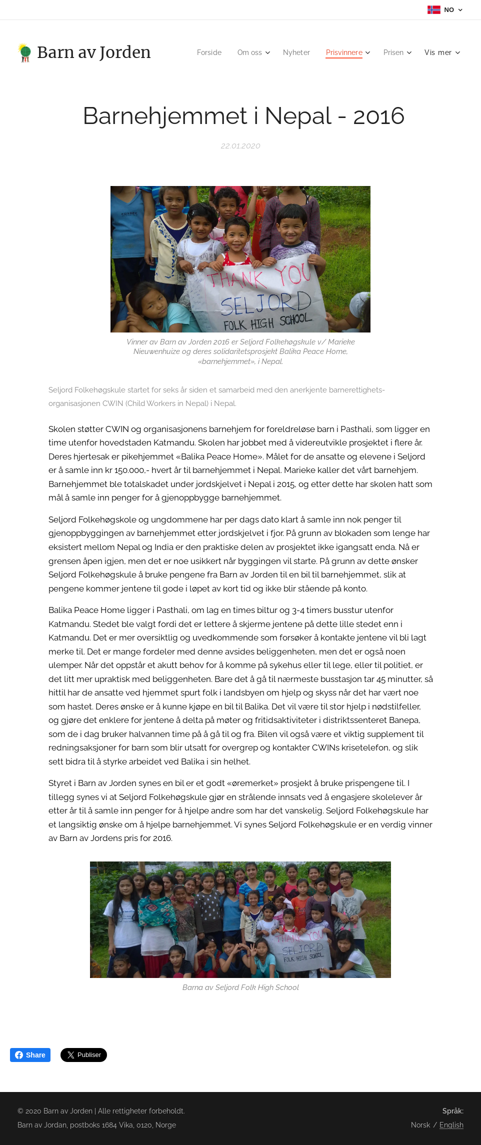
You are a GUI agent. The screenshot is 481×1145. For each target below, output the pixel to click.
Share (30, 1055)
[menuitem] (201, 52)
